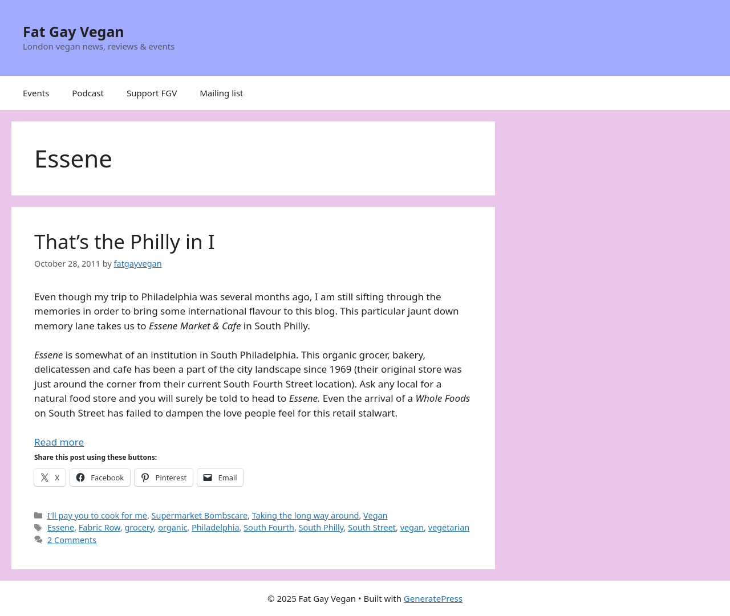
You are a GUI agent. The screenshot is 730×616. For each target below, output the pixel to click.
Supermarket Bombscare (200, 515)
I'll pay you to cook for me (97, 515)
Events (36, 93)
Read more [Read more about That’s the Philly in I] (59, 441)
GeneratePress (433, 598)
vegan (412, 527)
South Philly (321, 527)
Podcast (88, 93)
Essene (60, 527)
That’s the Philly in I (124, 241)
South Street (372, 527)
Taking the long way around (305, 515)
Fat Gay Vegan (73, 31)
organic (172, 527)
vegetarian (449, 527)
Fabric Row (99, 527)
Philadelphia (216, 527)
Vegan (375, 515)
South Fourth (269, 527)
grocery (138, 527)
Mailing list (221, 93)
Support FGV (152, 93)
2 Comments (71, 540)
